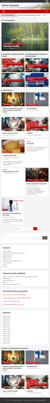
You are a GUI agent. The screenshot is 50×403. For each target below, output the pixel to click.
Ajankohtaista (7, 90)
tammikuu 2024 (6, 337)
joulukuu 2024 (6, 316)
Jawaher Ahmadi (13, 48)
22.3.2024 (5, 48)
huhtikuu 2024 (6, 331)
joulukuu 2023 (6, 339)
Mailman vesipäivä (11, 46)
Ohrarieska (30, 143)
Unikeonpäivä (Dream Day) (35, 83)
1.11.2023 (29, 185)
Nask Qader (35, 185)
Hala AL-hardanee (13, 85)
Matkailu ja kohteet (7, 257)
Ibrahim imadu (11, 173)
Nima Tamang (35, 110)
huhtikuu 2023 (6, 343)
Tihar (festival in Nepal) (20, 294)
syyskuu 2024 (6, 322)
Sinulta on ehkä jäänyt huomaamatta (15, 348)
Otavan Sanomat (10, 5)
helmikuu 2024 (6, 335)
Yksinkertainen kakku (9, 155)
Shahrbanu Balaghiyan (13, 157)
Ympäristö (5, 266)
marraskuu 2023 (7, 341)
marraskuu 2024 (7, 318)
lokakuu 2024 (6, 320)
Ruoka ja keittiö (7, 61)
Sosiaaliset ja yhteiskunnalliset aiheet (12, 64)
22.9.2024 (29, 70)
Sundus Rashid (35, 70)
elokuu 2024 (6, 323)
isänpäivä (6, 68)
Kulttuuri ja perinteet (9, 59)
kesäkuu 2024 (6, 327)
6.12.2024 (29, 110)
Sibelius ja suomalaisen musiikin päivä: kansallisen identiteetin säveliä (24, 15)
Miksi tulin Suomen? (18, 304)
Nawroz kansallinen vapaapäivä (37, 184)
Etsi (4, 234)
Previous (17, 228)
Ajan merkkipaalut (9, 43)
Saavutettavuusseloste (39, 400)
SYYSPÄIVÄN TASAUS (34, 68)
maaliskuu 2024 (6, 333)
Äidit (4, 83)
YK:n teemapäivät (9, 20)
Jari (9, 114)
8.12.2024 (5, 114)
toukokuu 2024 (6, 329)
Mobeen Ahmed (36, 85)
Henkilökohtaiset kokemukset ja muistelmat (35, 66)
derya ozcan (12, 135)
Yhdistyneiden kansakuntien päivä (11, 284)
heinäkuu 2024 (6, 325)
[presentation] (45, 20)
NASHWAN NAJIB (13, 70)
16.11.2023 (5, 85)
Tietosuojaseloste (28, 400)
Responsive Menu (46, 1)
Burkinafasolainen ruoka (10, 171)
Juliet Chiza (5, 304)
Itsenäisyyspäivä (32, 108)
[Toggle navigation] (4, 11)
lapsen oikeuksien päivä (10, 133)
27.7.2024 (29, 85)
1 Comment (5, 159)
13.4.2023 (5, 217)
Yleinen (5, 66)
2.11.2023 (5, 157)
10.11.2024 (5, 70)
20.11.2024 (5, 135)
